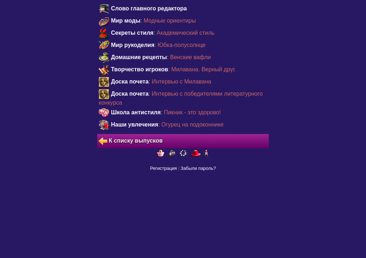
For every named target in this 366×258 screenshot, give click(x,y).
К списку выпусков (131, 141)
